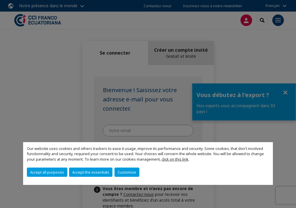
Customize (127, 172)
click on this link (175, 159)
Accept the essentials (90, 172)
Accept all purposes (47, 172)
